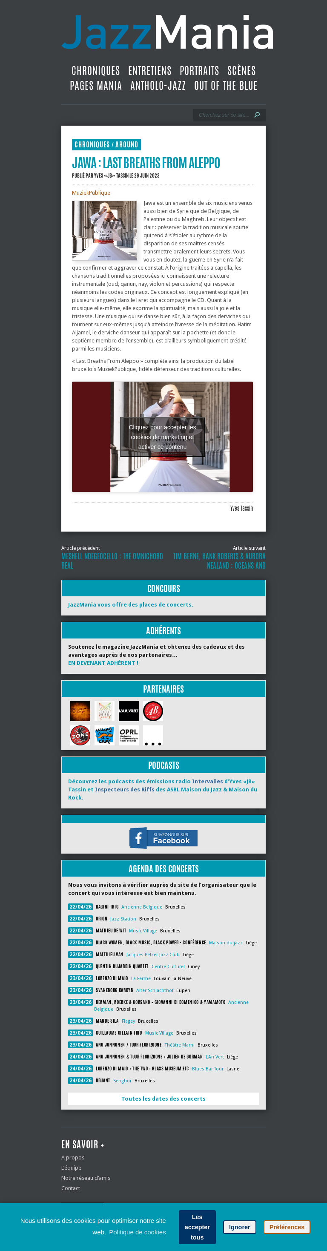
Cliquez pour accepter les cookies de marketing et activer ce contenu (162, 436)
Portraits (199, 70)
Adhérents (163, 630)
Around (126, 145)
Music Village (143, 931)
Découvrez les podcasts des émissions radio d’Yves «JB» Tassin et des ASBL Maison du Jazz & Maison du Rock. (162, 789)
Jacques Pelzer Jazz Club (153, 955)
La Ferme (141, 978)
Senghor (122, 1081)
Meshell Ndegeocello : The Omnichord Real (112, 561)
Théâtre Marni (180, 1045)
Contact (70, 1188)
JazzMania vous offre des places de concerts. (130, 604)
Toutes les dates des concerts (163, 1099)
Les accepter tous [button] (197, 1227)
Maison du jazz (226, 943)
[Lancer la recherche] (257, 115)
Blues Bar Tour (208, 1069)
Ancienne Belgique (141, 907)
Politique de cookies (137, 1232)
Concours (163, 588)
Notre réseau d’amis (85, 1178)
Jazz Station (123, 919)
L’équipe (71, 1168)
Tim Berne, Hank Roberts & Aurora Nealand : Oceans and (219, 561)
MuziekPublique (91, 193)
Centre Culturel (168, 966)
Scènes (241, 70)
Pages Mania (96, 85)
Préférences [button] (287, 1227)
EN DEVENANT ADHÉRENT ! (103, 663)
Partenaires (163, 689)
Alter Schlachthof (154, 990)
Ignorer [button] (239, 1227)
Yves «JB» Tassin (111, 175)
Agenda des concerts (164, 869)
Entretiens (150, 70)
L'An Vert (215, 1057)
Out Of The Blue (226, 85)
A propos (72, 1157)
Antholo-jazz (158, 85)
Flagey (128, 1021)
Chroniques (96, 70)
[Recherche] (223, 115)
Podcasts (163, 765)
